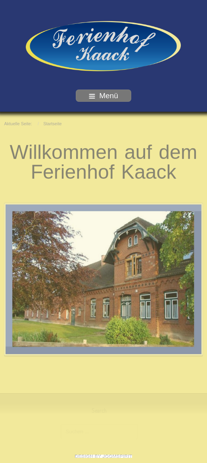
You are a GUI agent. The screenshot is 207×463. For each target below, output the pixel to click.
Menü (103, 95)
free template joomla (103, 456)
